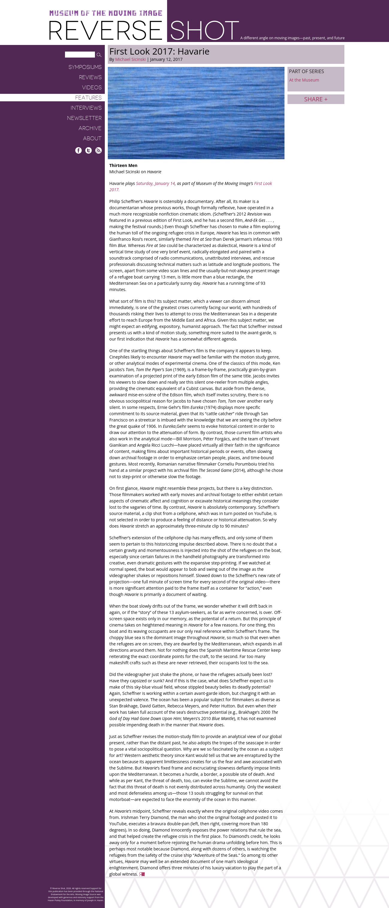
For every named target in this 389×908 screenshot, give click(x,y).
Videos (92, 87)
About (92, 138)
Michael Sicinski (130, 59)
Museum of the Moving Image (105, 13)
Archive (90, 128)
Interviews (86, 108)
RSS (98, 150)
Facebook (78, 150)
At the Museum (304, 80)
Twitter (88, 150)
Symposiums (85, 67)
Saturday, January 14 (155, 183)
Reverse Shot (144, 30)
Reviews (90, 77)
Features (88, 97)
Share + (316, 99)
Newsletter (84, 118)
